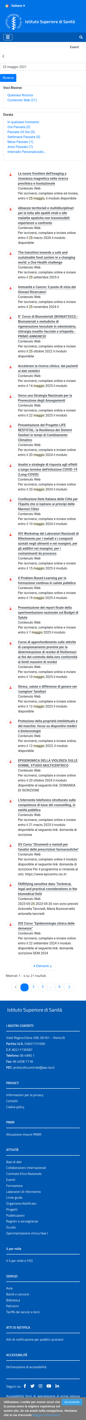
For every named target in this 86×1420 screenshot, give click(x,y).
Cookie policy (15, 1116)
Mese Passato (20, 142)
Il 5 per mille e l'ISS (19, 1270)
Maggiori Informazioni (46, 1415)
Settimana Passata (23, 137)
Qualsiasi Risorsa (20, 95)
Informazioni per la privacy (24, 1104)
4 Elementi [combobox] (44, 966)
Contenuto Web (22, 100)
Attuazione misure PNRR (23, 1143)
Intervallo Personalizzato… (26, 152)
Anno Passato (20, 147)
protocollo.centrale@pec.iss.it (34, 1076)
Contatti (12, 1110)
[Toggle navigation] (7, 37)
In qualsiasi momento (23, 122)
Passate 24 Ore (21, 132)
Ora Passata (18, 127)
